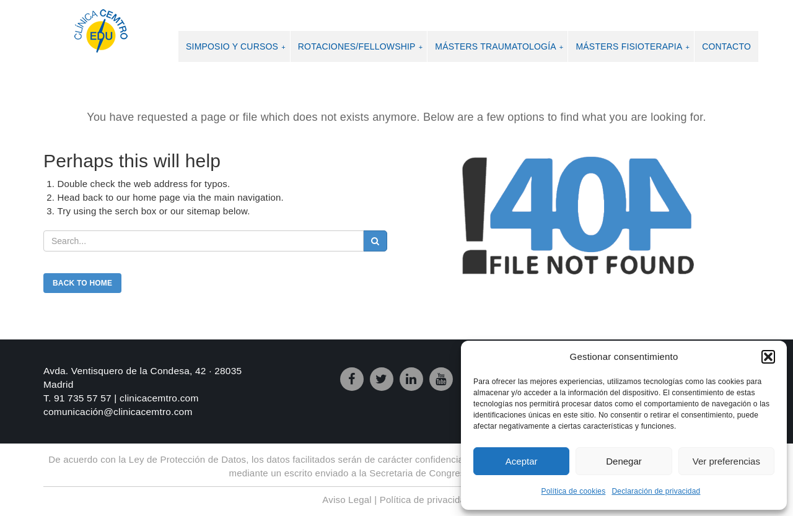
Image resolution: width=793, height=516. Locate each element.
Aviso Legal (346, 499)
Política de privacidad (425, 499)
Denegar (624, 461)
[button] (768, 357)
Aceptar (522, 461)
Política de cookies (573, 491)
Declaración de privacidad (655, 491)
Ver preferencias (726, 461)
